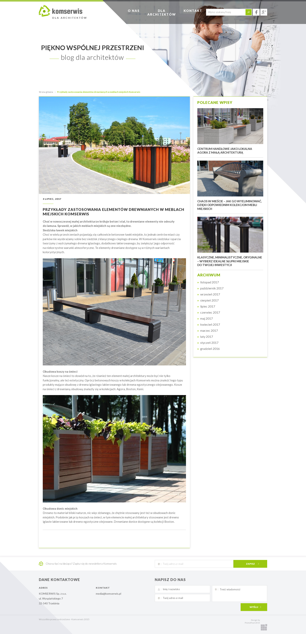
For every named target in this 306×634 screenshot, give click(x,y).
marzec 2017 (209, 330)
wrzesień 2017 (210, 294)
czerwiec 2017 (210, 312)
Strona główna (46, 92)
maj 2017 (206, 318)
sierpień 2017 (209, 300)
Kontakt (193, 10)
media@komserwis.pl (108, 593)
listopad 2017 (209, 282)
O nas (134, 10)
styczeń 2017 (209, 342)
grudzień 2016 (210, 348)
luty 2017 (206, 336)
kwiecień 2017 (210, 324)
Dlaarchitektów (161, 12)
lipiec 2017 (207, 306)
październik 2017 (211, 288)
